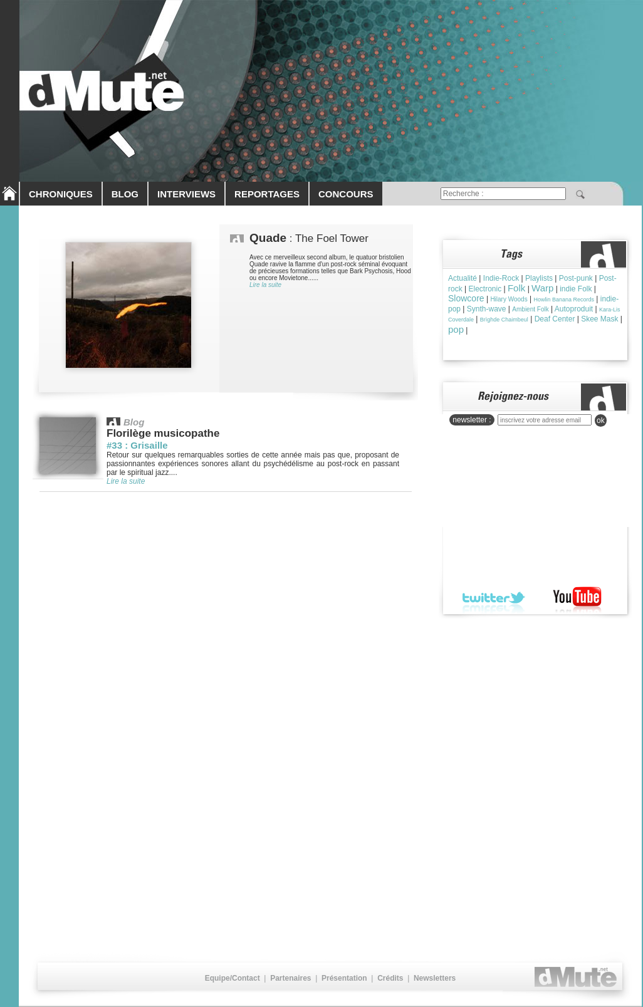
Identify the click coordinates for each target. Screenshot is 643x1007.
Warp (542, 288)
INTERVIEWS (186, 194)
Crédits (390, 978)
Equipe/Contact (232, 978)
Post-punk (576, 278)
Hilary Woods (508, 299)
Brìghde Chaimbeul (504, 319)
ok (601, 420)
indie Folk (576, 288)
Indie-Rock (501, 278)
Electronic (484, 288)
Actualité (462, 278)
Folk (516, 288)
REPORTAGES (267, 194)
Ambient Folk (530, 309)
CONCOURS (346, 194)
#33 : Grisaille (137, 445)
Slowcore (466, 298)
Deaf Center (555, 319)
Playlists (539, 278)
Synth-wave (486, 309)
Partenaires (290, 978)
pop (456, 329)
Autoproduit (574, 309)
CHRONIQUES (61, 194)
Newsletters (435, 978)
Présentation (344, 978)
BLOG (125, 194)
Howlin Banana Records (563, 299)
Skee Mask (599, 319)
